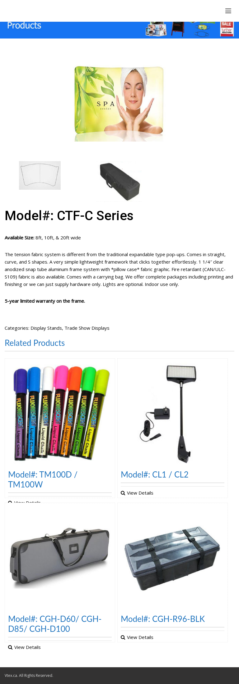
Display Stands (46, 328)
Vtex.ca (11, 675)
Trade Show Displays (87, 328)
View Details (140, 493)
